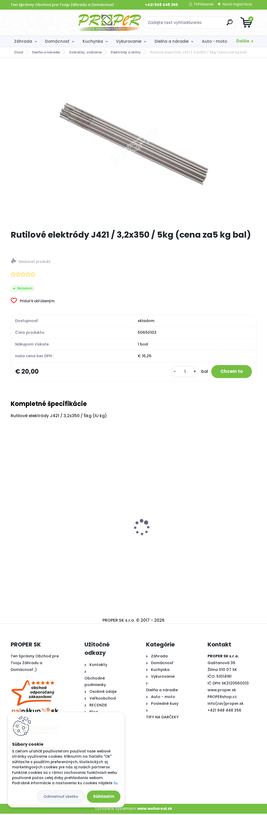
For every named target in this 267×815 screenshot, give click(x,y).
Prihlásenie (204, 4)
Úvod (18, 52)
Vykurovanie (128, 41)
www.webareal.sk (154, 810)
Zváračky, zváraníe (85, 52)
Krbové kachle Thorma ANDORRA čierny (47, 535)
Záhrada (23, 41)
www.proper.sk (222, 691)
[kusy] (180, 372)
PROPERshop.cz (222, 698)
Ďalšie (242, 41)
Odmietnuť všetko (61, 796)
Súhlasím (103, 796)
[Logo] (43, 23)
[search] (196, 24)
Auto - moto (214, 41)
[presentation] (14, 520)
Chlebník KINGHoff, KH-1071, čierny (214, 528)
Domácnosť (57, 41)
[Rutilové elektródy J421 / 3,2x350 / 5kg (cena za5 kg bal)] (133, 143)
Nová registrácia (237, 4)
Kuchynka (93, 41)
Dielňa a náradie (172, 41)
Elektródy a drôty (126, 52)
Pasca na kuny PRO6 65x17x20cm (131, 527)
